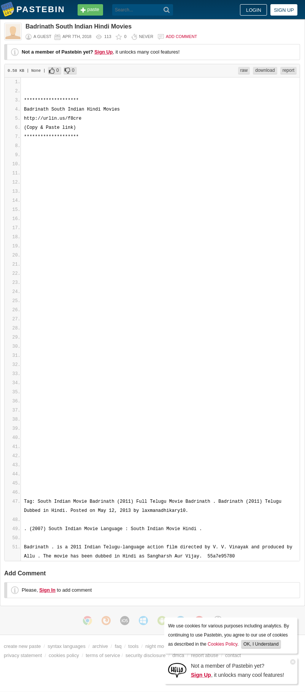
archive (100, 646)
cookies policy (64, 655)
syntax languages (67, 646)
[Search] (166, 10)
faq (118, 646)
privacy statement (23, 655)
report (288, 70)
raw (244, 70)
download (265, 70)
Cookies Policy (222, 644)
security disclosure (145, 655)
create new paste (22, 646)
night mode (157, 646)
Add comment (181, 36)
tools (133, 646)
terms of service (103, 655)
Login (253, 10)
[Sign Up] (177, 670)
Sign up (284, 10)
